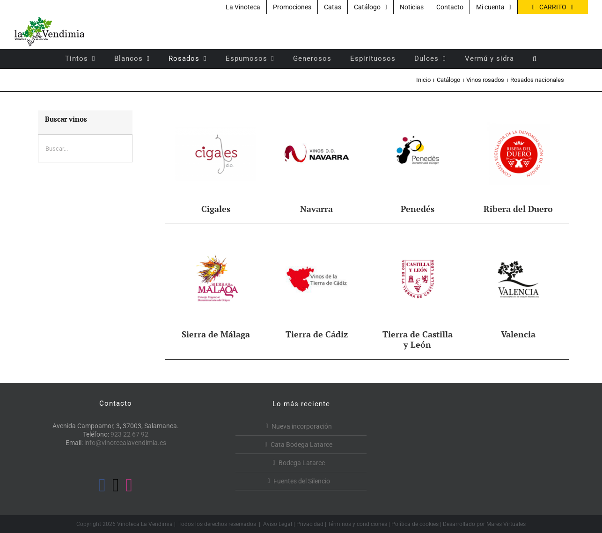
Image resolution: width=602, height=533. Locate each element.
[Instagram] (129, 485)
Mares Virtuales (506, 524)
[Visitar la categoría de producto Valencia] (518, 287)
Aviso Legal (277, 524)
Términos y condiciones (357, 524)
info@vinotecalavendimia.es (125, 442)
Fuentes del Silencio (301, 481)
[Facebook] (102, 485)
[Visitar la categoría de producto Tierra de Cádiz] (316, 287)
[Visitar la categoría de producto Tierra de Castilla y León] (417, 292)
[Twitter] (115, 485)
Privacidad (309, 524)
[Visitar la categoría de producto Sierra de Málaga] (215, 287)
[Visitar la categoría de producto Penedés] (417, 161)
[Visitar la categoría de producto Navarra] (316, 161)
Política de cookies (415, 524)
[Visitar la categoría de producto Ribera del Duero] (518, 161)
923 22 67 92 (129, 434)
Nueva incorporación (302, 426)
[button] (535, 58)
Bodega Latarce (302, 463)
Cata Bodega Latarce (301, 444)
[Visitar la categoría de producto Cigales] (215, 161)
